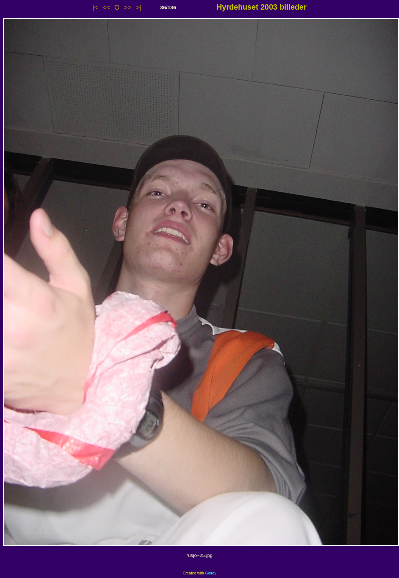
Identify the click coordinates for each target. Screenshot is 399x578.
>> (128, 7)
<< (106, 7)
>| (139, 7)
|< (95, 7)
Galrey (210, 573)
